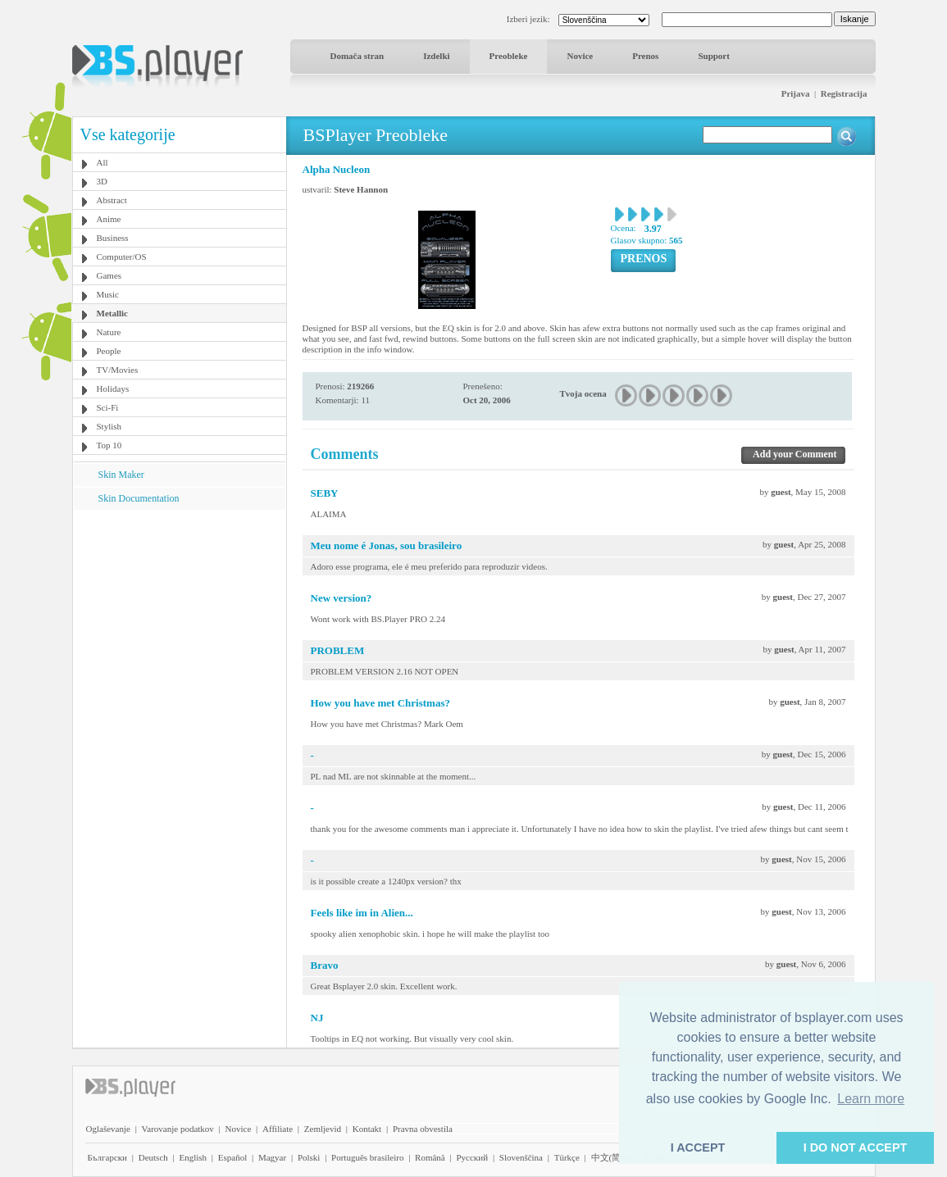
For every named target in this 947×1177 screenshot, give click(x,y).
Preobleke (508, 56)
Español (232, 1157)
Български (108, 1157)
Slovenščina (521, 1157)
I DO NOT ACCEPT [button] (856, 1147)
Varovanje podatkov (178, 1129)
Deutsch (153, 1157)
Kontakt (367, 1129)
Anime (109, 219)
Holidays (113, 388)
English (193, 1157)
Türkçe (567, 1157)
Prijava (795, 93)
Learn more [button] (870, 1099)
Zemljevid (322, 1129)
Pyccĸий (472, 1157)
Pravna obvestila (423, 1129)
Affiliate (277, 1129)
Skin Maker (121, 474)
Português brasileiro (367, 1157)
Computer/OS (122, 256)
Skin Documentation (139, 498)
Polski (309, 1157)
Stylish (109, 426)
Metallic (112, 313)
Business (113, 238)
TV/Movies (118, 370)
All (102, 162)
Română (430, 1157)
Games (109, 275)
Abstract (112, 200)
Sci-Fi (108, 407)
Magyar (272, 1157)
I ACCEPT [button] (698, 1147)
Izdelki (436, 56)
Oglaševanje (108, 1129)
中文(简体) (612, 1157)
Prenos (645, 56)
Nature (109, 332)
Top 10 (109, 445)
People (109, 351)
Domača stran (357, 56)
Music (108, 294)
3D (102, 181)
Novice (580, 56)
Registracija (844, 93)
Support (714, 56)
